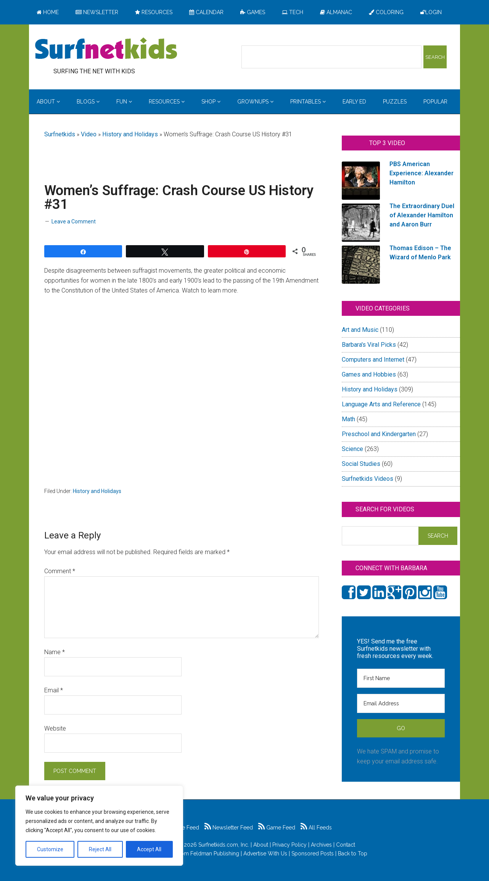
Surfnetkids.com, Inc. (223, 845)
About (260, 845)
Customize (50, 849)
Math (348, 419)
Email (53, 690)
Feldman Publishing (214, 853)
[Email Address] (401, 703)
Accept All (149, 849)
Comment (59, 571)
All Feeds (316, 827)
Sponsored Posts (312, 853)
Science (352, 449)
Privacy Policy (289, 845)
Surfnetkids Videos (367, 478)
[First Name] (401, 678)
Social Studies (361, 463)
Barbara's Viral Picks (369, 344)
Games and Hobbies (369, 374)
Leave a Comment (73, 221)
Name (54, 652)
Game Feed (276, 827)
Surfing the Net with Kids (106, 49)
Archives (321, 845)
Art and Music (360, 329)
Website (55, 728)
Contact (345, 845)
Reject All (100, 849)
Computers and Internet (373, 359)
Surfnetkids (59, 134)
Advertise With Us (265, 853)
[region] (99, 826)
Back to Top (352, 853)
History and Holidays (130, 134)
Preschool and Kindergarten (379, 434)
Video (89, 134)
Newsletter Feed (228, 827)
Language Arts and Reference (381, 404)
